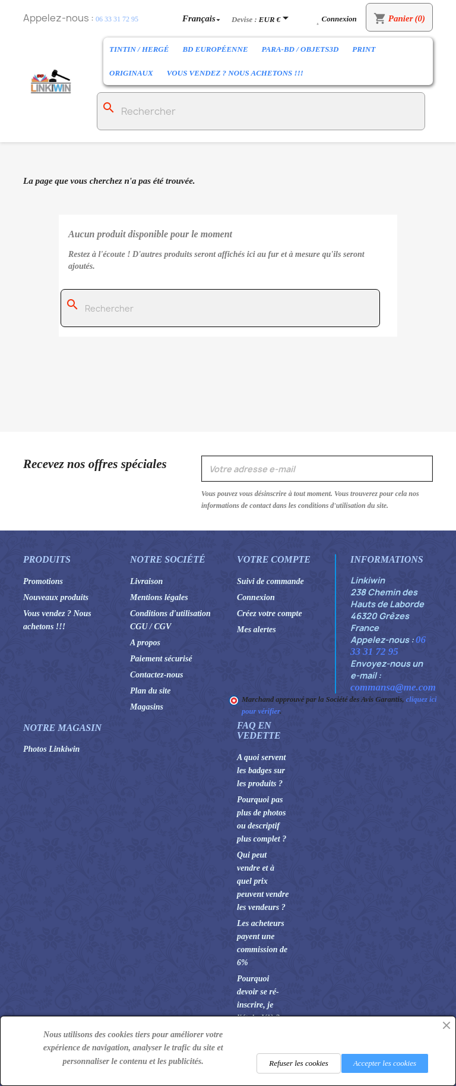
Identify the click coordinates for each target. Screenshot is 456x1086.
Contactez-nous (156, 674)
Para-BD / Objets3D (300, 49)
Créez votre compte (269, 613)
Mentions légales (159, 597)
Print (363, 49)
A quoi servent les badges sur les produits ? (261, 770)
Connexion (256, 597)
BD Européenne (215, 49)
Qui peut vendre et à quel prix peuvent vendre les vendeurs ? (263, 881)
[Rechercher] (261, 111)
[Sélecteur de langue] (202, 18)
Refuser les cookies (298, 1063)
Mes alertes (256, 629)
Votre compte (274, 559)
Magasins (146, 706)
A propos (145, 642)
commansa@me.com (393, 687)
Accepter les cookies (384, 1063)
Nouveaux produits (55, 597)
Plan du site (150, 690)
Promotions (43, 581)
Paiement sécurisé (161, 658)
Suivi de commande (270, 581)
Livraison (146, 581)
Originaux (131, 72)
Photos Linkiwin (51, 749)
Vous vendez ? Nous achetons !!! (235, 72)
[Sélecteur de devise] (276, 19)
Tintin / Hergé (139, 49)
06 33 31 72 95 (117, 19)
